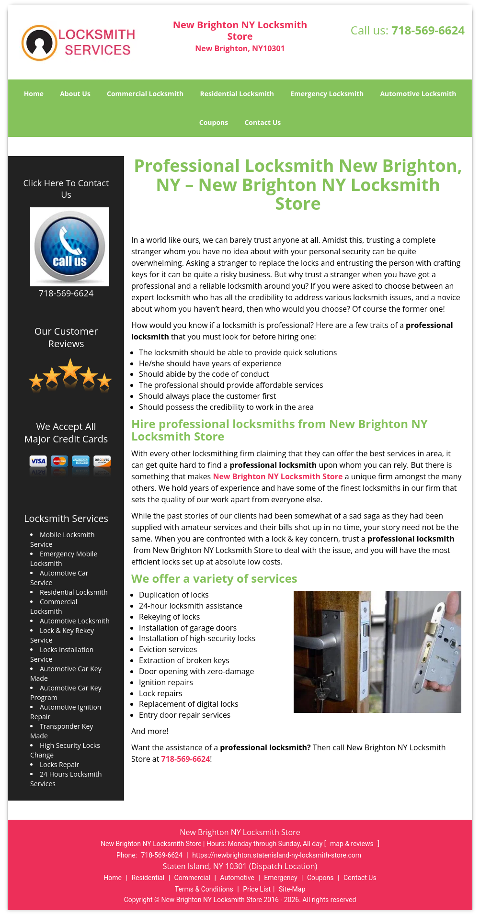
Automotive (237, 877)
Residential (147, 877)
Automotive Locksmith (418, 93)
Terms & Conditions (204, 889)
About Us (75, 93)
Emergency (280, 877)
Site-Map (292, 889)
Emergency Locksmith (327, 93)
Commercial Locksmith (145, 93)
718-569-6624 (428, 30)
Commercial (192, 877)
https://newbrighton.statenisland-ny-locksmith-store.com (276, 855)
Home (34, 93)
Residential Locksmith (237, 93)
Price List (257, 889)
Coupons (213, 122)
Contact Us (262, 122)
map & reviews (352, 843)
